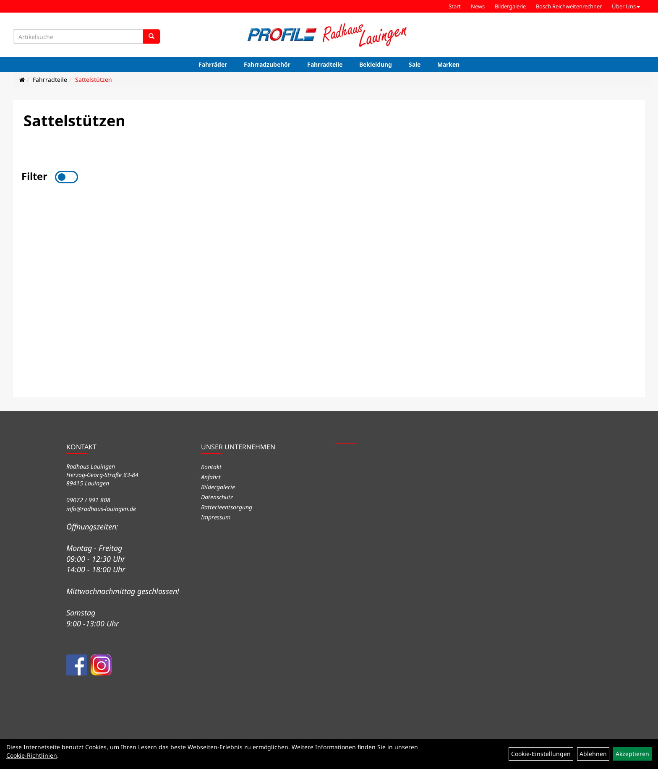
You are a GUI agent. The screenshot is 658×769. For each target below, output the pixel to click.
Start (455, 6)
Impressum (215, 517)
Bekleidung (375, 64)
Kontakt (211, 467)
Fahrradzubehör (267, 64)
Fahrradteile (324, 64)
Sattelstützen (93, 79)
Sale (414, 64)
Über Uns (626, 6)
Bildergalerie (510, 6)
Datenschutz (217, 497)
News (478, 6)
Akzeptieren (632, 754)
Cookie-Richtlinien (31, 755)
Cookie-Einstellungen (541, 754)
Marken (448, 64)
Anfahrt (211, 477)
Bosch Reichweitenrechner (569, 6)
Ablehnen (593, 754)
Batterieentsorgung (226, 507)
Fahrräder (212, 64)
